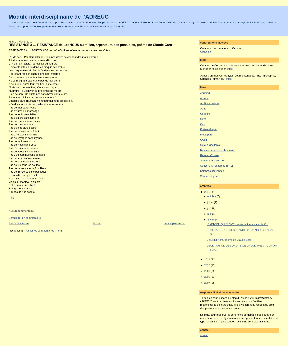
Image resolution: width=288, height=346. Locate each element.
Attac (203, 108)
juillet (210, 202)
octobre (212, 196)
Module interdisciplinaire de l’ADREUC (59, 17)
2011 (207, 259)
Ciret (203, 118)
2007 (207, 282)
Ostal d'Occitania (210, 144)
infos (230, 68)
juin (209, 208)
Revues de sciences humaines (217, 150)
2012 (207, 191)
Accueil (97, 223)
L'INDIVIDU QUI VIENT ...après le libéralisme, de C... (237, 224)
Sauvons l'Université (212, 160)
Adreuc (204, 98)
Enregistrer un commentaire (25, 217)
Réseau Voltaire (209, 155)
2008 (207, 276)
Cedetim (205, 113)
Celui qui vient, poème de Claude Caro (229, 239)
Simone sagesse (209, 176)
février (211, 219)
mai (209, 213)
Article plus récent (19, 223)
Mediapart (206, 134)
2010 (207, 265)
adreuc (204, 335)
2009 (207, 270)
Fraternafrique (208, 129)
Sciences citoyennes (212, 170)
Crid (202, 124)
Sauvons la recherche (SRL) (216, 165)
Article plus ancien (175, 223)
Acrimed (205, 92)
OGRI (203, 139)
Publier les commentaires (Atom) (44, 230)
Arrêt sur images (209, 103)
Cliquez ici (206, 51)
